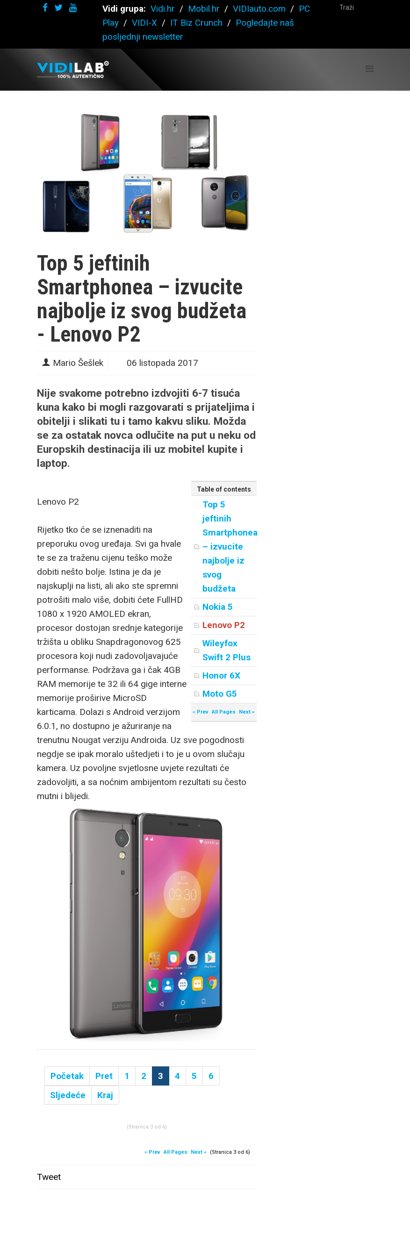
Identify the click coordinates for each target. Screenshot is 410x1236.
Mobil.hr (204, 8)
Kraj (105, 1095)
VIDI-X (145, 22)
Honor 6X (221, 675)
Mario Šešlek (78, 362)
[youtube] (73, 7)
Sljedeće (68, 1095)
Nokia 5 (217, 606)
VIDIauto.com (259, 8)
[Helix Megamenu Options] (370, 69)
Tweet (49, 1177)
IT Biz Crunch (196, 22)
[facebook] (45, 7)
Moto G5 (219, 693)
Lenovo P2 (223, 625)
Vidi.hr (164, 8)
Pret (104, 1076)
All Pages (224, 712)
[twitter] (58, 7)
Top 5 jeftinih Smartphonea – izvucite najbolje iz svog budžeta (230, 546)
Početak (67, 1076)
